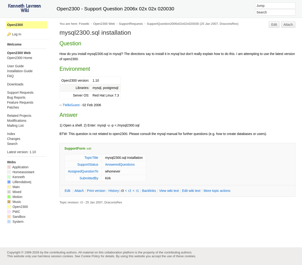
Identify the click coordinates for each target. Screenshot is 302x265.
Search (12, 144)
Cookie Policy (90, 256)
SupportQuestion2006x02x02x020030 (173, 23)
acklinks (149, 191)
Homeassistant (20, 172)
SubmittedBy (89, 178)
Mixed (14, 192)
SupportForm (74, 148)
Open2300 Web (104, 23)
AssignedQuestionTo (83, 171)
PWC (13, 212)
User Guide (15, 66)
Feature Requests (20, 102)
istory (114, 191)
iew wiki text (169, 191)
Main (13, 187)
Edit (274, 24)
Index (11, 134)
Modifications (16, 120)
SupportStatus (87, 164)
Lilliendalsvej (19, 182)
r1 (137, 191)
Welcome (14, 44)
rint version (96, 191)
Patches (13, 107)
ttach (79, 191)
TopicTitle (91, 158)
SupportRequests (131, 23)
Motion (14, 197)
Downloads (15, 84)
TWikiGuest (71, 105)
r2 (129, 191)
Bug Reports (16, 97)
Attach (288, 24)
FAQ (10, 76)
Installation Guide (20, 71)
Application (18, 167)
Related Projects (19, 116)
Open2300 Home (19, 58)
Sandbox (16, 217)
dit (68, 191)
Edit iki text (191, 191)
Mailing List (15, 125)
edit (89, 148)
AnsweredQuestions (119, 164)
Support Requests (20, 92)
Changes (13, 139)
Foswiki (84, 23)
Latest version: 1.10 (21, 152)
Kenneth (16, 177)
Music (14, 202)
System (15, 221)
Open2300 (15, 25)
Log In (16, 34)
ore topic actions (217, 191)
